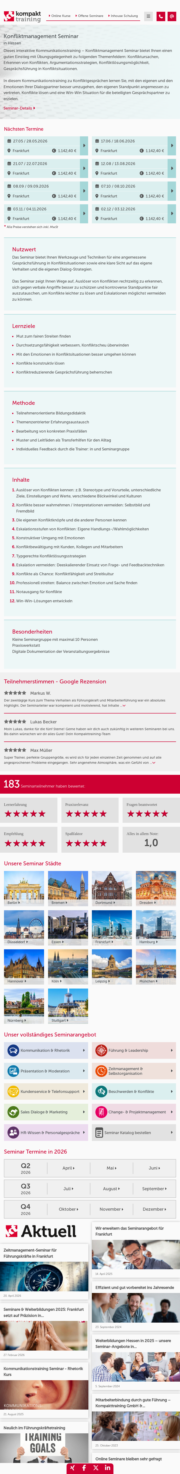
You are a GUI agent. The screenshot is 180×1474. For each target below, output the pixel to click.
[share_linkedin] (107, 1468)
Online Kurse (60, 16)
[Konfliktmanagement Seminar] (161, 16)
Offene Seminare (89, 16)
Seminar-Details (19, 108)
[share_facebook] (84, 1468)
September (154, 1188)
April (69, 1168)
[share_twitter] (96, 1468)
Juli (68, 1188)
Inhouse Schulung (123, 16)
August (111, 1188)
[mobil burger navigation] (148, 16)
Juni (154, 1168)
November (111, 1209)
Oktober (68, 1209)
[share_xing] (72, 1468)
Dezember (154, 1209)
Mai (111, 1168)
